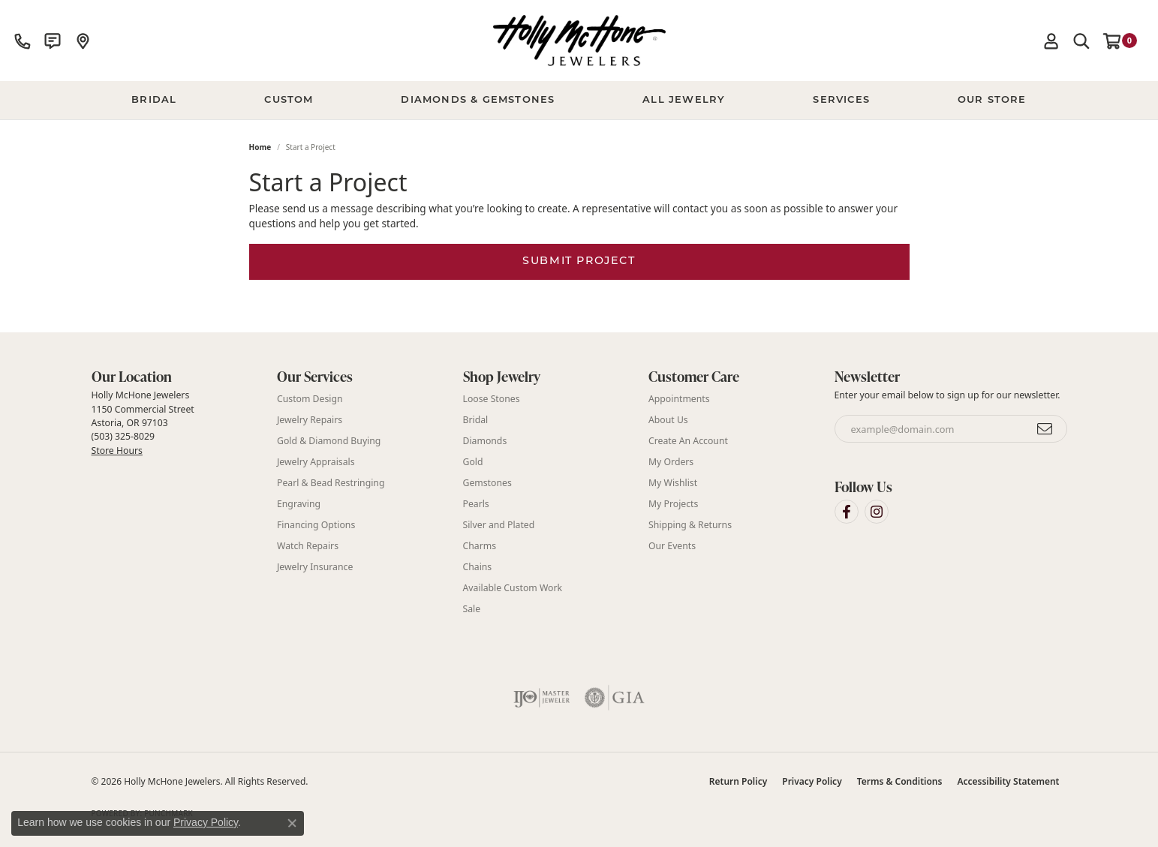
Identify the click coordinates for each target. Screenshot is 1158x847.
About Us (668, 419)
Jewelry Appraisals (316, 461)
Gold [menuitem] (473, 461)
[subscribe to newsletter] (1045, 429)
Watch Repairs (307, 545)
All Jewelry (683, 100)
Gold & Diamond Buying (328, 440)
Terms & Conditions (900, 781)
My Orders (670, 461)
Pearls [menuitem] (476, 503)
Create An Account (688, 440)
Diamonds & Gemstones (478, 100)
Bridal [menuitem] (476, 419)
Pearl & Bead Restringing (330, 482)
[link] (22, 41)
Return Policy (738, 781)
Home (260, 147)
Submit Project (578, 261)
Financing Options (316, 524)
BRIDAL (153, 100)
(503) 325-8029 (123, 436)
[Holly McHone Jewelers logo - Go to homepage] (579, 40)
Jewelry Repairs (309, 419)
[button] (1051, 41)
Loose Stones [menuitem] (491, 398)
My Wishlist (672, 482)
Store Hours (117, 450)
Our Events (672, 545)
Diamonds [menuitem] (485, 440)
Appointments (679, 398)
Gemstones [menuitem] (487, 482)
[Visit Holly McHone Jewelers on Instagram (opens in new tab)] (877, 512)
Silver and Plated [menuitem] (499, 524)
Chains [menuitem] (477, 566)
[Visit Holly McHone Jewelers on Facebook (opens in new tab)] (847, 512)
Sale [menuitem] (472, 608)
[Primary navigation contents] (579, 100)
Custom (288, 100)
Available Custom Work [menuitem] (513, 587)
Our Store (992, 100)
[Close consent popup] (291, 822)
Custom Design (310, 398)
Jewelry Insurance (315, 566)
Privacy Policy (811, 781)
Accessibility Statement (1008, 781)
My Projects (673, 503)
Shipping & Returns (690, 524)
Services (841, 100)
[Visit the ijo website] (541, 697)
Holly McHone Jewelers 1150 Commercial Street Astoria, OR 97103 (143, 422)
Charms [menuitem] (480, 545)
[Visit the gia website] (615, 697)
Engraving (298, 503)
